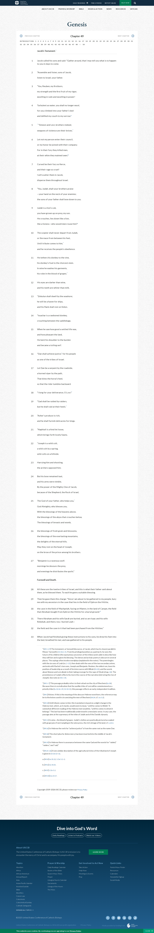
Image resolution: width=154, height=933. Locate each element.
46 (70, 42)
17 (83, 39)
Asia (18, 880)
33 (24, 42)
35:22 (97, 666)
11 (62, 39)
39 (45, 42)
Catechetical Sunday (24, 902)
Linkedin (125, 918)
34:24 (97, 697)
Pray (81, 876)
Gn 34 (109, 680)
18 (87, 39)
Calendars (114, 873)
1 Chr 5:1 (61, 759)
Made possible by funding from (113, 925)
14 (73, 39)
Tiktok (135, 918)
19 (90, 39)
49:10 (46, 703)
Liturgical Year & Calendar (58, 880)
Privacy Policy (83, 789)
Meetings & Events (87, 873)
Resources (114, 870)
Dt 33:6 (61, 649)
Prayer (50, 876)
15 (76, 39)
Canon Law (20, 896)
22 (101, 39)
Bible (18, 889)
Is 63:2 (111, 723)
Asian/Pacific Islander (25, 883)
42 (56, 42)
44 (63, 42)
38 (42, 42)
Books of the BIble (55, 870)
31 (132, 39)
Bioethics (20, 892)
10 (59, 39)
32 (21, 42)
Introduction (27, 39)
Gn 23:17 (54, 775)
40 (49, 42)
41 (52, 42)
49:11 (46, 720)
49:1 (46, 646)
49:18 (46, 734)
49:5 (46, 680)
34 (28, 42)
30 (128, 39)
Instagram (130, 918)
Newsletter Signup (118, 876)
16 (80, 39)
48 (77, 42)
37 (38, 42)
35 (31, 42)
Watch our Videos (92, 835)
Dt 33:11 (69, 686)
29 (125, 39)
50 (84, 42)
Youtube (120, 918)
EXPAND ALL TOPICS (24, 910)
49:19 (46, 742)
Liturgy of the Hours (56, 886)
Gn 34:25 (53, 764)
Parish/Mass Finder (118, 867)
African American (23, 873)
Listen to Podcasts (75, 835)
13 (69, 39)
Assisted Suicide (23, 886)
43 (59, 42)
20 (94, 39)
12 (66, 39)
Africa (18, 870)
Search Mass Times (55, 873)
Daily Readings (59, 835)
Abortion (20, 867)
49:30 (47, 775)
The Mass (52, 889)
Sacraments (52, 883)
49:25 (46, 750)
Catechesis (21, 899)
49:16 (46, 728)
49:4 (46, 759)
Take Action (83, 867)
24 (108, 39)
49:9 (46, 770)
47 (73, 42)
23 (104, 39)
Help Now (83, 870)
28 (121, 39)
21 (97, 39)
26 (114, 39)
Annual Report (22, 876)
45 (66, 42)
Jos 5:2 (105, 697)
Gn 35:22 (53, 759)
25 (111, 39)
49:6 (47, 764)
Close (147, 931)
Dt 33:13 (54, 753)
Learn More (98, 852)
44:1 (62, 675)
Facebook (115, 918)
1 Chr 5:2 (53, 770)
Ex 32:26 (57, 686)
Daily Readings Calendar (58, 867)
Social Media (115, 880)
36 (35, 42)
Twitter (110, 918)
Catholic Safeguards (24, 905)
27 (118, 39)
